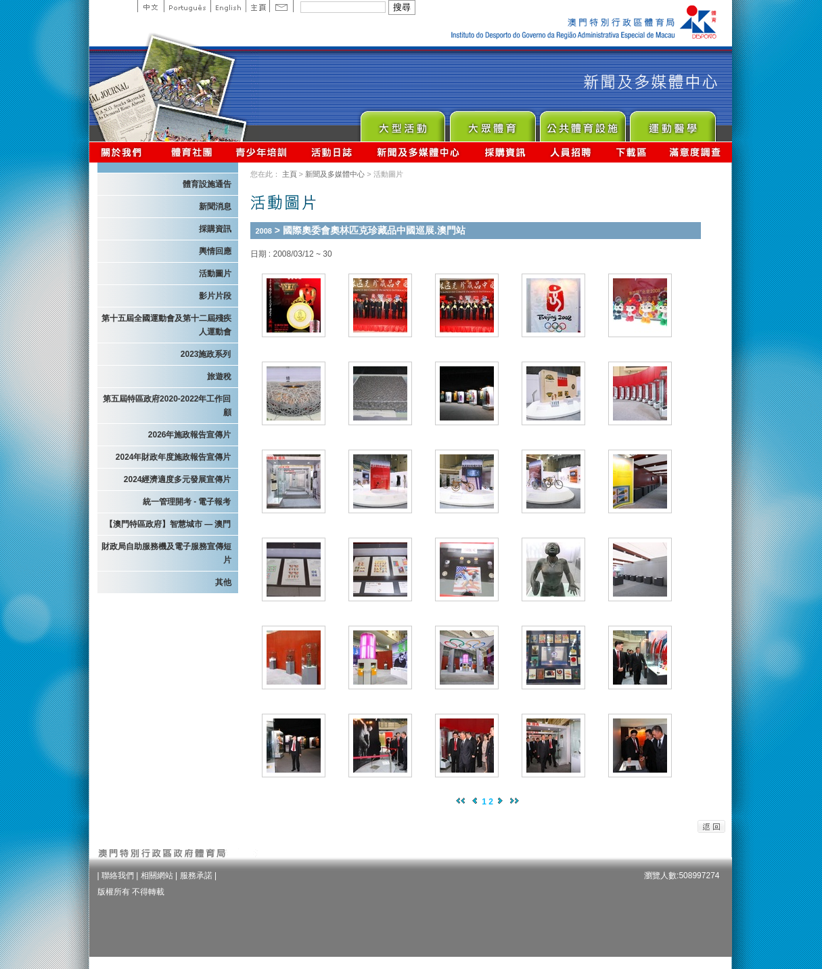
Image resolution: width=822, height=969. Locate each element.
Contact (281, 6)
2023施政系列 (206, 354)
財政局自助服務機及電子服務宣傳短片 (166, 553)
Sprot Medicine (672, 123)
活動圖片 (215, 273)
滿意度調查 (695, 152)
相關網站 (157, 875)
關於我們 (124, 152)
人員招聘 (571, 152)
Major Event (402, 123)
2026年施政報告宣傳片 (189, 434)
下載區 (631, 152)
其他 (223, 582)
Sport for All (492, 123)
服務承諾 (196, 875)
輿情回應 (215, 251)
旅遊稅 (219, 376)
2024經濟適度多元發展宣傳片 (177, 479)
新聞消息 (215, 206)
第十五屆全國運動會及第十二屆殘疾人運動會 (166, 325)
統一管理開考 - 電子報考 (187, 502)
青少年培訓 (262, 152)
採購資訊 (505, 152)
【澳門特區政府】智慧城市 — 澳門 (168, 524)
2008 (264, 231)
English (228, 6)
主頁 (257, 6)
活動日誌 (332, 152)
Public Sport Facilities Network (582, 123)
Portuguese (187, 6)
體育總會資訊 (191, 152)
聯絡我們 (117, 875)
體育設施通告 (207, 184)
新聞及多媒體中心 (419, 152)
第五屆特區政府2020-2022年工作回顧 (167, 405)
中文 (150, 6)
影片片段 (215, 296)
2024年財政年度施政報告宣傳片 (173, 457)
